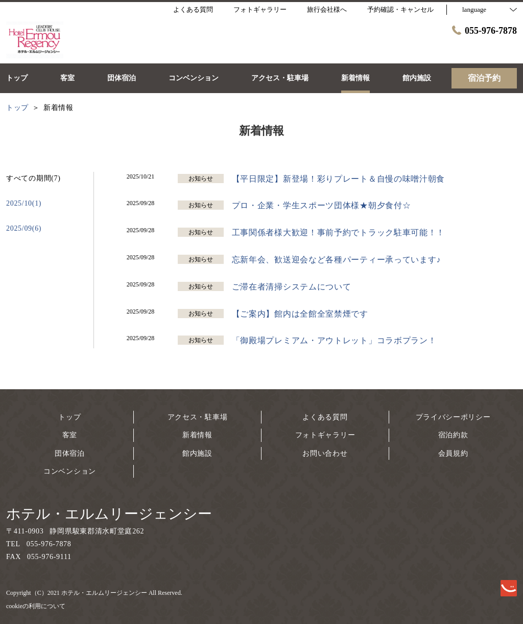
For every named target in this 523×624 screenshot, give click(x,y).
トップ (69, 417)
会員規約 (453, 453)
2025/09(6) (23, 228)
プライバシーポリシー (453, 417)
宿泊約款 (453, 435)
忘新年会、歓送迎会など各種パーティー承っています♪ (336, 259)
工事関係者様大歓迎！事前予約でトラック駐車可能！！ (338, 232)
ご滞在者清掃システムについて (291, 286)
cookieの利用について (35, 606)
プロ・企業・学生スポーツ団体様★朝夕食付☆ (321, 205)
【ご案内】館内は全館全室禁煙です (300, 313)
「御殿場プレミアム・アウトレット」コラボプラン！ (334, 340)
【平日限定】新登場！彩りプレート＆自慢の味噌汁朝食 (338, 178)
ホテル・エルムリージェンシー (109, 514)
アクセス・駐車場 (198, 417)
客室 (69, 435)
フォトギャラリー (325, 435)
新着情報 (197, 435)
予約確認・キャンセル (400, 9)
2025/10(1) (23, 203)
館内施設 (197, 453)
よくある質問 (324, 417)
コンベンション (69, 471)
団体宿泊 (70, 453)
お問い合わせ (324, 453)
